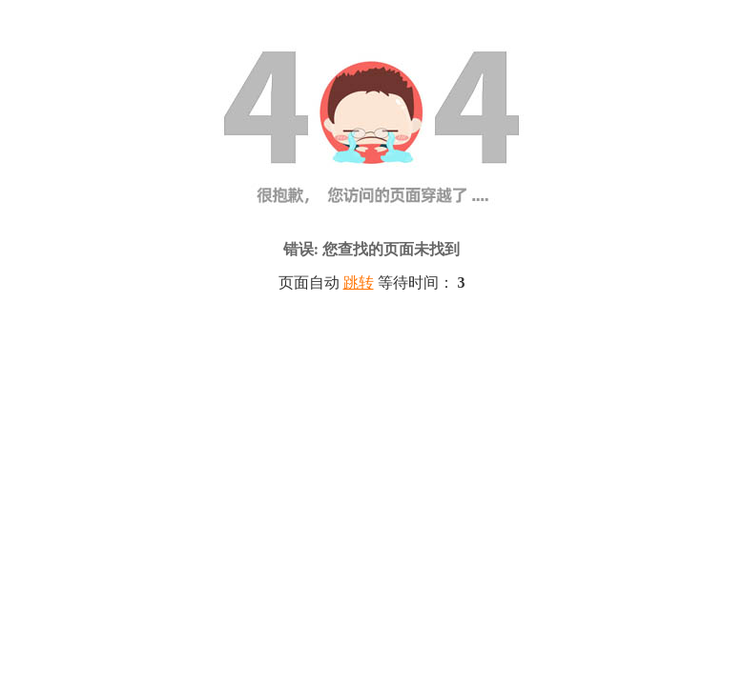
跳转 (358, 282)
